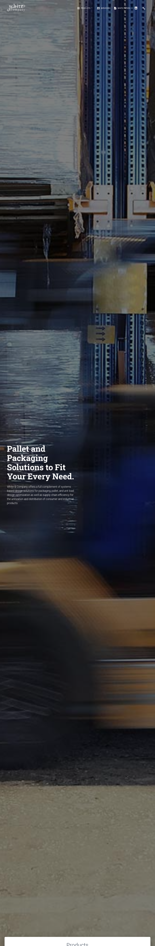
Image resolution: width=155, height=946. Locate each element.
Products (84, 8)
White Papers (122, 8)
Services (103, 8)
